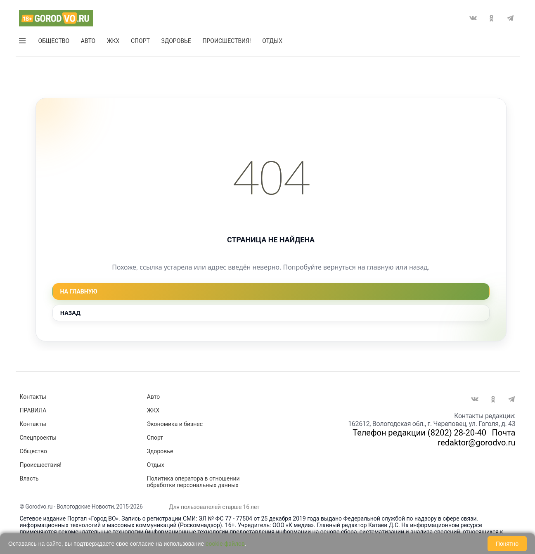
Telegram (510, 18)
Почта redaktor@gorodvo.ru (477, 437)
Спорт (140, 41)
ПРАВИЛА (33, 410)
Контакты (33, 396)
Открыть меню (22, 40)
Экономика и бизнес (175, 424)
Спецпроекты (38, 437)
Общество (54, 41)
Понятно (507, 543)
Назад (70, 313)
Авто (88, 41)
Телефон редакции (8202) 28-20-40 (419, 433)
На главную (78, 291)
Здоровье (176, 41)
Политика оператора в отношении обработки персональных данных (193, 481)
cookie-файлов (225, 543)
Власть (29, 478)
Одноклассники (491, 18)
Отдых (272, 41)
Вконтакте (473, 18)
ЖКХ (113, 41)
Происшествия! (226, 41)
